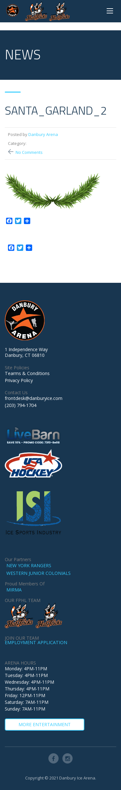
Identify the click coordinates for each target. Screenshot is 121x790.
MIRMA (14, 590)
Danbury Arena (43, 134)
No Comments (29, 152)
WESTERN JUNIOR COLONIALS (38, 573)
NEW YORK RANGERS (28, 565)
